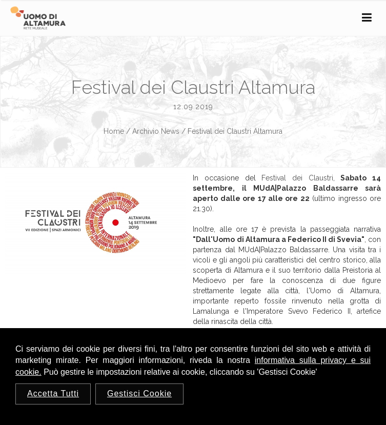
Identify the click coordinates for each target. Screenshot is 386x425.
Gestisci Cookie (139, 393)
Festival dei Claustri (297, 178)
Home (114, 131)
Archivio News (155, 131)
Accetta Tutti (53, 393)
